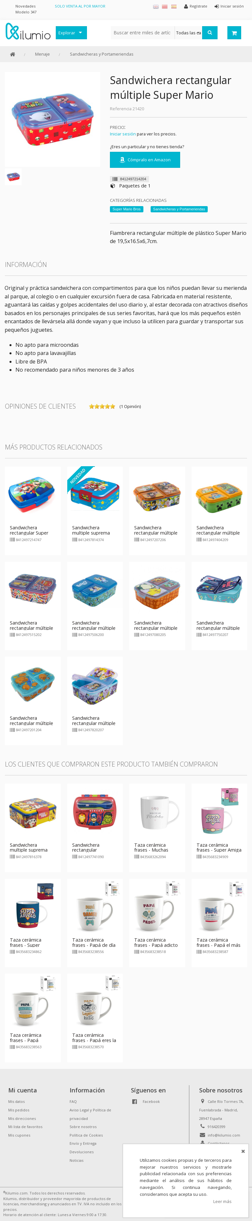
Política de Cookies (86, 1135)
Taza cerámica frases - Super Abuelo (25, 945)
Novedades (25, 6)
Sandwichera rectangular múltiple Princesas (94, 723)
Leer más (222, 1201)
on (91, 406)
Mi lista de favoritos (25, 1126)
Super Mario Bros (127, 209)
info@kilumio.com (224, 1135)
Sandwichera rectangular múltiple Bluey (94, 628)
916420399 (216, 1126)
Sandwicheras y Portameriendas (102, 54)
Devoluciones (82, 1151)
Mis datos (16, 1101)
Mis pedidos (18, 1109)
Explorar (66, 33)
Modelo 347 (25, 11)
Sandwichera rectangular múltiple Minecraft (218, 532)
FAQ (73, 1101)
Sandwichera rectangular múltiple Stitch (218, 628)
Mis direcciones (22, 1118)
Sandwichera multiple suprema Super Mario (91, 532)
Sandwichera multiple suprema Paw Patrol (29, 850)
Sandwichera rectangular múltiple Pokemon (156, 628)
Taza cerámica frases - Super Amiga (219, 847)
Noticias (76, 1160)
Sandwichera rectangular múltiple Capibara (31, 723)
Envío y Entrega (83, 1143)
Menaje (42, 54)
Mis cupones (19, 1135)
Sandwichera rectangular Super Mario (29, 532)
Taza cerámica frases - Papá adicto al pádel (156, 945)
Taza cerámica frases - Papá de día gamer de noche (94, 945)
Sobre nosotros (83, 1126)
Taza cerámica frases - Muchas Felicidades (151, 850)
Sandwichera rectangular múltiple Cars (31, 628)
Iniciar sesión (123, 134)
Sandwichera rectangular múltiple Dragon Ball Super (156, 532)
